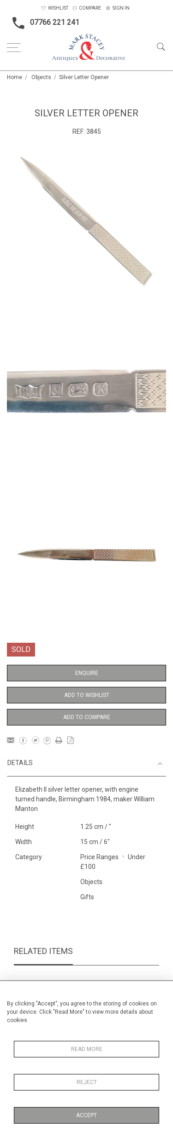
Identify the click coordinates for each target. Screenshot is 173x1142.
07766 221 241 (43, 23)
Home (14, 77)
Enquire (86, 673)
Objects (41, 77)
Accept (86, 1115)
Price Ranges (99, 857)
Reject (87, 1082)
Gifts (87, 897)
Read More (86, 1049)
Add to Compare (86, 717)
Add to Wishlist (86, 695)
